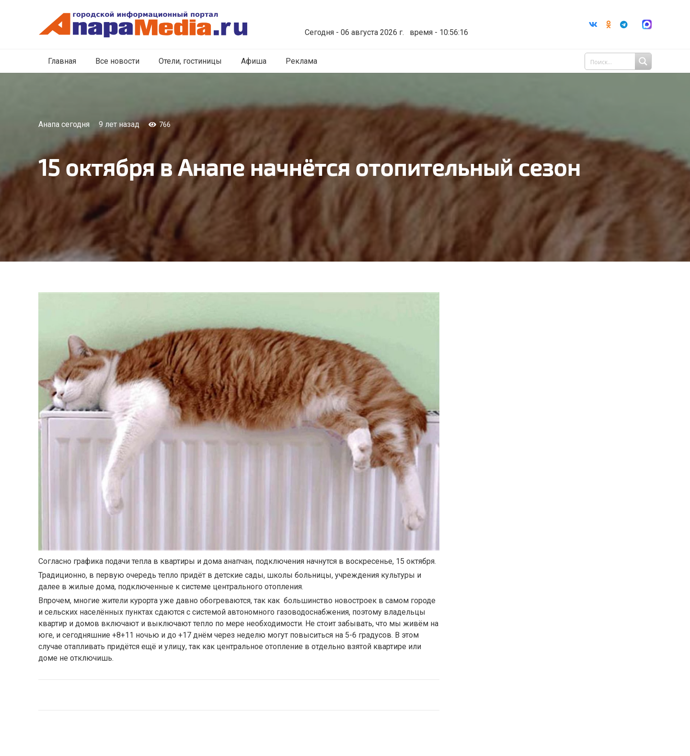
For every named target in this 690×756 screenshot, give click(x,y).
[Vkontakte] (593, 24)
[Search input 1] (619, 61)
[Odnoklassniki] (608, 24)
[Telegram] (624, 24)
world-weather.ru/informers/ (385, 25)
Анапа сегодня (64, 124)
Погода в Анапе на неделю (385, 16)
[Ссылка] (145, 24)
